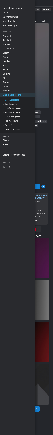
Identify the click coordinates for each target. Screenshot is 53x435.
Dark (25, 207)
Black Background (36, 21)
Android (21, 204)
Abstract (26, 9)
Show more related (25, 409)
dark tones (16, 126)
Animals (36, 9)
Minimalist (46, 9)
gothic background (17, 117)
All (9, 9)
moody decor (33, 117)
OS (16, 204)
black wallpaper (33, 112)
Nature (16, 9)
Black (35, 204)
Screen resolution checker (25, 220)
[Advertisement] (26, 155)
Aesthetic (42, 204)
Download (25, 186)
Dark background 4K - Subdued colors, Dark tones (14, 4)
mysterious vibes (26, 121)
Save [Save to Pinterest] (33, 229)
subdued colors (9, 121)
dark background (16, 112)
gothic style (41, 121)
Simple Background (15, 21)
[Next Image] (43, 186)
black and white (30, 126)
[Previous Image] (7, 186)
